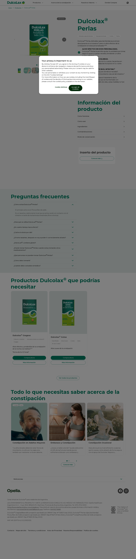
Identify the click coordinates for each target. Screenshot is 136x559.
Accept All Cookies (75, 88)
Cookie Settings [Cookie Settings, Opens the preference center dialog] (61, 87)
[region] (68, 75)
